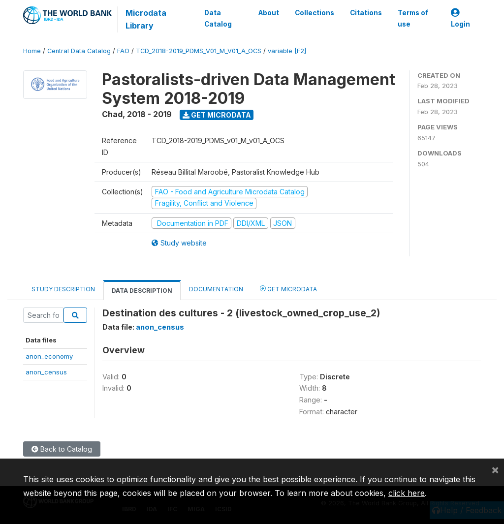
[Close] (495, 469)
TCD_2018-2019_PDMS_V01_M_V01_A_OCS (198, 51)
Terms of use (413, 18)
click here (406, 493)
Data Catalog (218, 18)
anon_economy (49, 356)
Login (460, 18)
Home (32, 51)
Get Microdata (217, 115)
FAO (123, 51)
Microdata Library (146, 19)
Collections (314, 13)
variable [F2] (287, 51)
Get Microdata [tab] (288, 288)
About (268, 13)
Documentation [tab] (216, 289)
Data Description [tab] (142, 290)
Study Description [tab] (63, 289)
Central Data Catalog (79, 51)
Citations (366, 13)
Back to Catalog (62, 449)
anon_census (46, 372)
